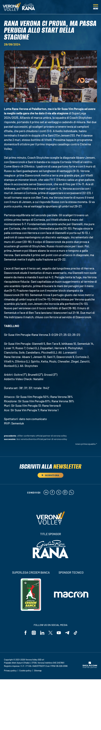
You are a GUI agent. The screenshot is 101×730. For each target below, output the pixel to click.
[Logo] (12, 7)
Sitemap (38, 671)
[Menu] (95, 7)
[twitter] (58, 492)
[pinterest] (65, 492)
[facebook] (52, 492)
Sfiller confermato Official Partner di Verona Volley (42, 435)
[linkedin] (45, 492)
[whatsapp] (71, 492)
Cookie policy (25, 671)
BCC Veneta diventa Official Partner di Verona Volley (42, 439)
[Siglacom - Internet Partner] (90, 667)
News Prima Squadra (85, 443)
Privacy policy (10, 671)
